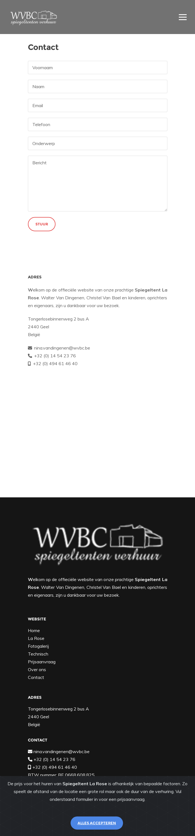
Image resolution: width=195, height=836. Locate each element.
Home (34, 630)
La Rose (36, 638)
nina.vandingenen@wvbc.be (62, 348)
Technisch (38, 654)
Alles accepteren (97, 823)
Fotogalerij (38, 646)
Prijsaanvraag (42, 661)
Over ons (37, 669)
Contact (36, 677)
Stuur (41, 224)
